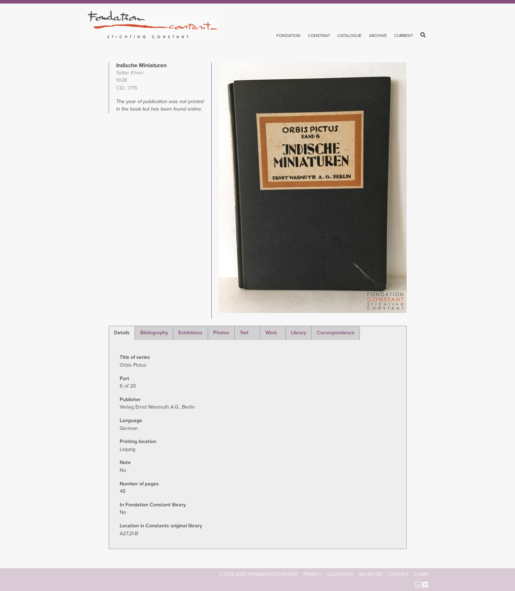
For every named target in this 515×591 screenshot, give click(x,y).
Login (421, 574)
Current (403, 35)
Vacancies (370, 574)
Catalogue (349, 35)
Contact (398, 574)
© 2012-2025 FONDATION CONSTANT (258, 574)
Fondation (288, 35)
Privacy (312, 574)
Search (424, 34)
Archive (378, 35)
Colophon (340, 574)
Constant (319, 35)
